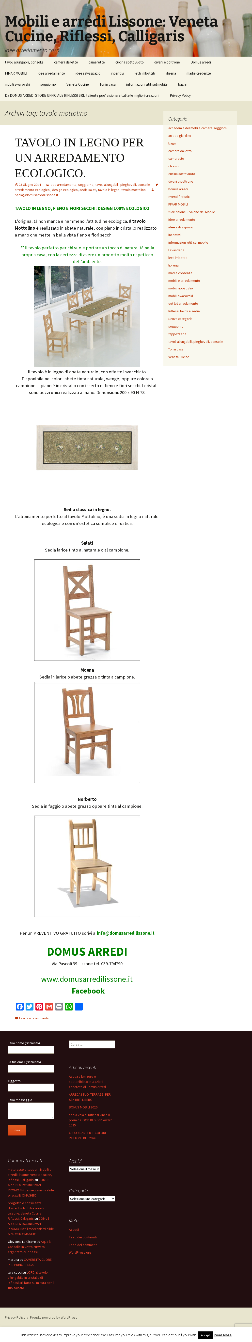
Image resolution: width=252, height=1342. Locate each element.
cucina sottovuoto (129, 62)
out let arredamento (183, 303)
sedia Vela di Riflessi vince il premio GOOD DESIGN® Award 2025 (90, 1120)
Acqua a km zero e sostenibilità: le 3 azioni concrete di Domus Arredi (88, 1081)
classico (174, 166)
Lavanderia (176, 250)
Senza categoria (180, 318)
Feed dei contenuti (83, 1237)
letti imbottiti (145, 73)
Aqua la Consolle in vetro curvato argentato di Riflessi (29, 1246)
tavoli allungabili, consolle (24, 62)
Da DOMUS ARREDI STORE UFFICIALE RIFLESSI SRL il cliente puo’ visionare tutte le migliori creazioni (82, 95)
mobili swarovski (17, 84)
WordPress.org (80, 1252)
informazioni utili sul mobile (147, 84)
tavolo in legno (109, 190)
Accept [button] (205, 1335)
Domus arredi (200, 62)
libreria (171, 73)
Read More (223, 1335)
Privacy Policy (180, 95)
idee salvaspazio (88, 73)
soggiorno (48, 84)
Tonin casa (107, 84)
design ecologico (65, 190)
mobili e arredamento (184, 280)
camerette (97, 62)
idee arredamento (51, 73)
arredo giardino (179, 135)
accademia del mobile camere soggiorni (197, 128)
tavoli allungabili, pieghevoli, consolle (122, 184)
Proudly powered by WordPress (53, 1317)
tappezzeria (177, 334)
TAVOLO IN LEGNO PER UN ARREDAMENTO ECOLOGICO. (79, 158)
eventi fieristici (179, 196)
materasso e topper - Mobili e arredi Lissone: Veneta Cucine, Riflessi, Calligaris (30, 1174)
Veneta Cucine (77, 84)
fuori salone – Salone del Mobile (191, 212)
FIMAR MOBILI (16, 73)
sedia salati (87, 190)
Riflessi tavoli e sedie (184, 311)
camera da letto (66, 62)
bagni (182, 84)
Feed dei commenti (83, 1245)
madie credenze (199, 73)
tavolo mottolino (133, 190)
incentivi (117, 73)
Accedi (74, 1229)
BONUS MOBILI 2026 (83, 1107)
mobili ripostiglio (180, 288)
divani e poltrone (167, 62)
